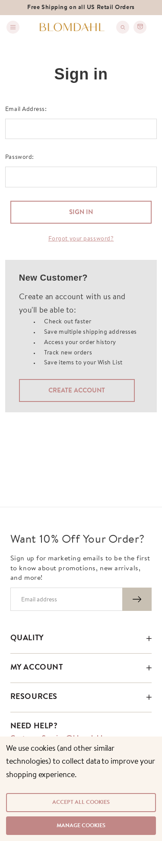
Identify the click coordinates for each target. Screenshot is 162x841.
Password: (19, 158)
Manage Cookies (81, 825)
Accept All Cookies (81, 802)
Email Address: (26, 110)
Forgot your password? (81, 239)
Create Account (76, 391)
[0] (139, 27)
